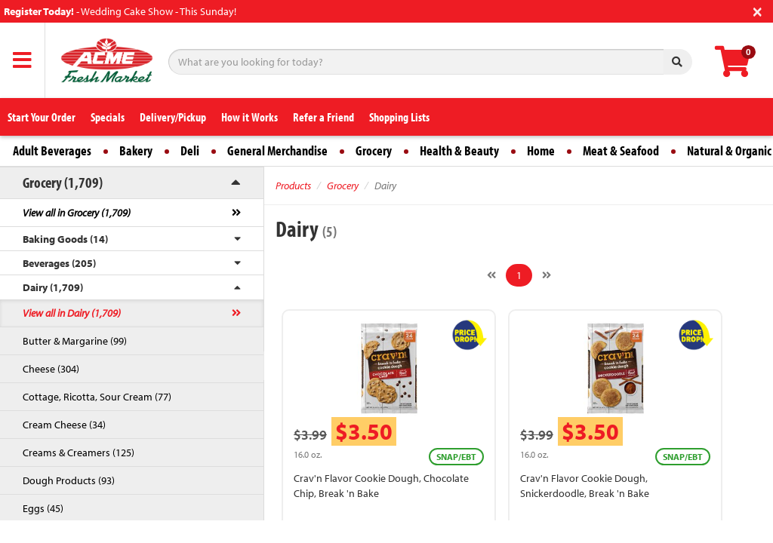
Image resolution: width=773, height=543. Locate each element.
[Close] (757, 10)
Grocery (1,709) (63, 182)
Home (541, 150)
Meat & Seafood (621, 150)
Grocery (374, 150)
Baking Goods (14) (65, 239)
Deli (189, 150)
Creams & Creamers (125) (78, 452)
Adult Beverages (52, 150)
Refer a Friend (323, 116)
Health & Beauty (459, 150)
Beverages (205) (59, 263)
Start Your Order (41, 116)
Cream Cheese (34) (64, 424)
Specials (108, 116)
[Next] (546, 275)
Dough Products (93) (69, 480)
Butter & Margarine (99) (75, 341)
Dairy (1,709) (53, 287)
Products (293, 185)
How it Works (249, 116)
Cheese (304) (51, 369)
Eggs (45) (43, 508)
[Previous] (491, 275)
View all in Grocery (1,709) (77, 212)
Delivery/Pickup (173, 116)
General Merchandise (277, 150)
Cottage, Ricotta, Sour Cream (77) (97, 396)
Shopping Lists (399, 116)
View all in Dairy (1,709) (72, 313)
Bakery (135, 150)
